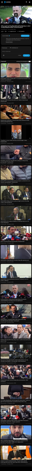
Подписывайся (25, 35)
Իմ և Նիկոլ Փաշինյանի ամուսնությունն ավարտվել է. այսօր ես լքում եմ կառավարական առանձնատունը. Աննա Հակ (15, 401)
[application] (16, 15)
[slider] (11, 22)
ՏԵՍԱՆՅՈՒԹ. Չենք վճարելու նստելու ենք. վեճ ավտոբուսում (15, 260)
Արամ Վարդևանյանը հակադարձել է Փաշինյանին (12, 241)
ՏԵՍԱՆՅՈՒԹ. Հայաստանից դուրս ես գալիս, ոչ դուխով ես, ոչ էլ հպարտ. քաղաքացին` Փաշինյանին (15, 181)
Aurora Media (6, 35)
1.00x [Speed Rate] (22, 22)
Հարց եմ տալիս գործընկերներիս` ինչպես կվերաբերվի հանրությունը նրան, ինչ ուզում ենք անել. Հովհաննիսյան (14, 461)
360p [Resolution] (28, 22)
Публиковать (26, 55)
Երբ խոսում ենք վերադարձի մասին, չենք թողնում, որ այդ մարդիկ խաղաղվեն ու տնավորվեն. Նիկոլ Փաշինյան (14, 360)
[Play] (1, 22)
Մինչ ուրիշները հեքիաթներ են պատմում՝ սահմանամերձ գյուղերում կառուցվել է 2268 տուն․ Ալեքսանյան (14, 441)
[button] (29, 2)
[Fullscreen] (30, 22)
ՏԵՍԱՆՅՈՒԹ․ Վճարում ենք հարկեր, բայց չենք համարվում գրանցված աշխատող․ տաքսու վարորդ (14, 421)
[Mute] (26, 22)
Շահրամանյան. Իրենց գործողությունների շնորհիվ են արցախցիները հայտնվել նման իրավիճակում (13, 300)
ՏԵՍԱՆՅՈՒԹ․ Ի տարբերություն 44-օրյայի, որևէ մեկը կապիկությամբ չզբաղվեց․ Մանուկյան (13, 320)
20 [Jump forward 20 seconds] (23, 22)
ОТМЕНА (19, 55)
